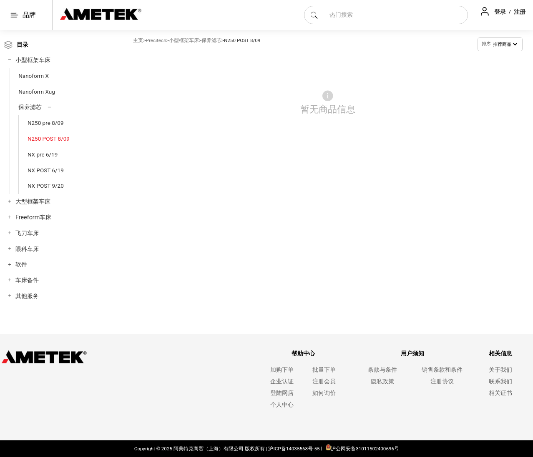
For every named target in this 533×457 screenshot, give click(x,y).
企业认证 (282, 381)
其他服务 (27, 296)
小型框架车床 (32, 60)
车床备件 (27, 280)
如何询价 (324, 393)
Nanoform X (33, 75)
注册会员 (324, 381)
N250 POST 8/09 (49, 138)
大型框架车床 (32, 201)
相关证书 (500, 393)
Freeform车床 (33, 217)
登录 (500, 11)
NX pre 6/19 (43, 154)
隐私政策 (382, 381)
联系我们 (500, 381)
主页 (138, 40)
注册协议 (442, 381)
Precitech (156, 40)
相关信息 (500, 353)
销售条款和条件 (442, 369)
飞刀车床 (27, 233)
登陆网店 (282, 393)
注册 (519, 11)
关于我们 (500, 369)
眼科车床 (27, 249)
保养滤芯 (30, 107)
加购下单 (282, 369)
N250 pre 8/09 (46, 122)
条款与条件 (382, 369)
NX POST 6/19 (46, 170)
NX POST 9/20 (46, 185)
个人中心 (282, 404)
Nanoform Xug (36, 91)
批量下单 (324, 369)
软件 (21, 264)
